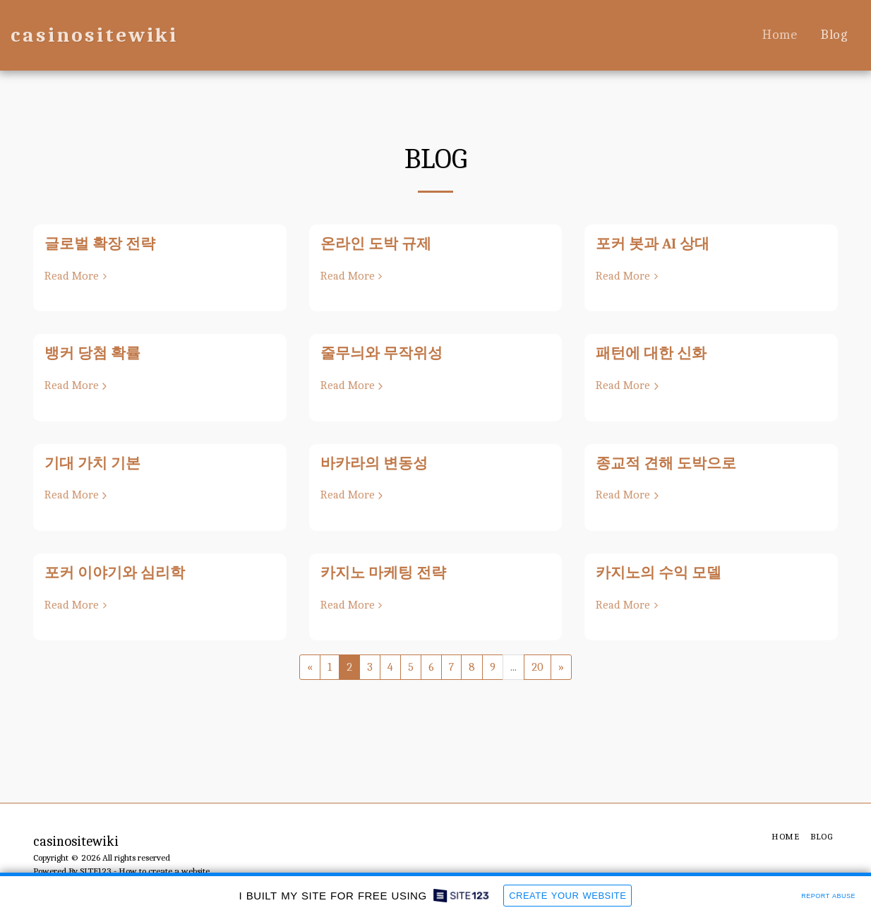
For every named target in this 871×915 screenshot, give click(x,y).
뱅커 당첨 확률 (92, 353)
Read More (77, 275)
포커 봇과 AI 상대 (652, 243)
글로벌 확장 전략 (99, 243)
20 (537, 667)
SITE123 (96, 871)
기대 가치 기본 (92, 463)
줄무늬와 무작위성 (381, 353)
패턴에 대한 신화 (651, 353)
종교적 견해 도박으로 (666, 463)
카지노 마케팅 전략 (383, 572)
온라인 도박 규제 (375, 243)
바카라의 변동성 (374, 463)
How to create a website (164, 871)
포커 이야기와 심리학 (114, 572)
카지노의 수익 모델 (658, 572)
